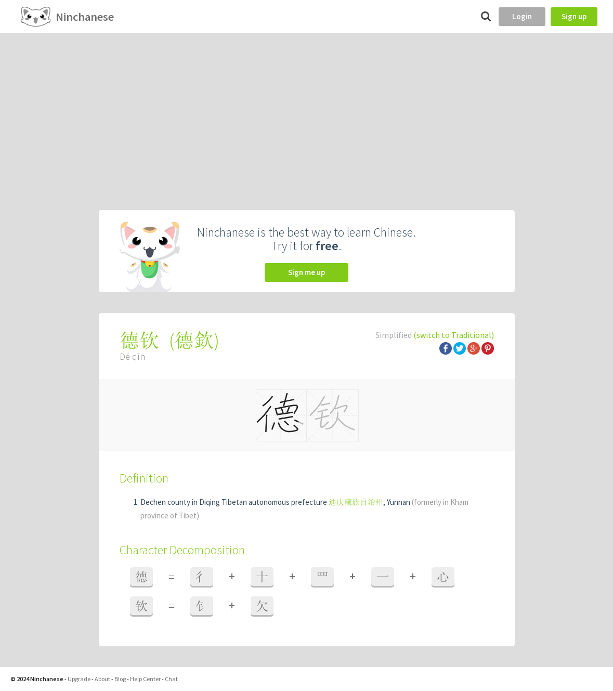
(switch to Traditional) (453, 335)
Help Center (145, 679)
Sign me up (306, 272)
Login (522, 16)
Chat (171, 679)
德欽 (194, 340)
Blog (120, 679)
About (102, 679)
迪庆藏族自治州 (356, 502)
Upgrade (79, 679)
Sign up (574, 16)
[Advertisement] (306, 111)
